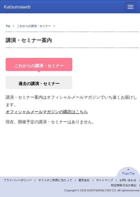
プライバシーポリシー (18, 180)
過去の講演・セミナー (39, 83)
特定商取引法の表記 (123, 185)
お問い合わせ (127, 180)
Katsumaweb (17, 6)
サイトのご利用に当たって (55, 180)
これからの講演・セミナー (34, 25)
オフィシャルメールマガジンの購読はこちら (47, 112)
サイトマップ (104, 180)
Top (8, 25)
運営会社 (84, 180)
